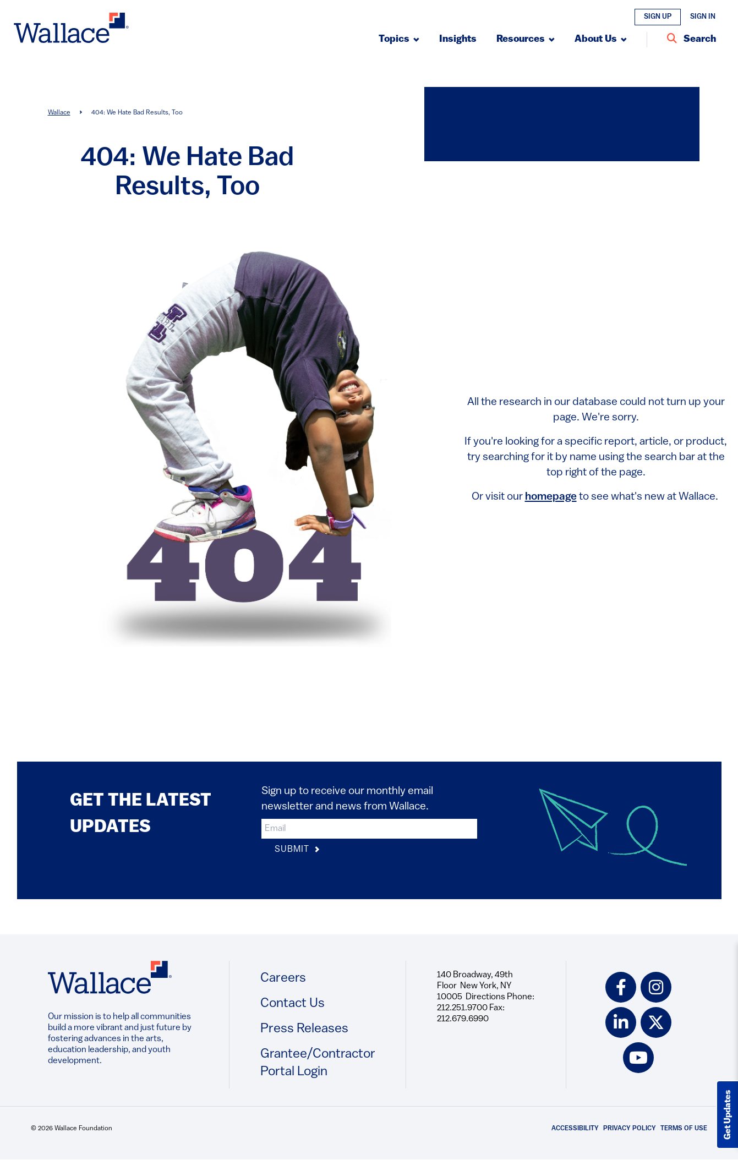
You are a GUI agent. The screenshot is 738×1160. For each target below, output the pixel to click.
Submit (297, 850)
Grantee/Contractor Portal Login (317, 1063)
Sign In (702, 16)
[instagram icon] (656, 987)
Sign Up (657, 16)
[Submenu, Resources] (525, 39)
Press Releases (304, 1029)
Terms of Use (683, 1128)
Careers (283, 978)
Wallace (59, 113)
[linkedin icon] (620, 1022)
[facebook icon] (620, 987)
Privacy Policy (629, 1128)
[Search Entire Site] (691, 39)
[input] (369, 829)
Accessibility (575, 1128)
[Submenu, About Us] (601, 39)
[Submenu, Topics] (399, 39)
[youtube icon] (638, 1057)
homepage (551, 496)
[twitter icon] (656, 1022)
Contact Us (292, 1003)
